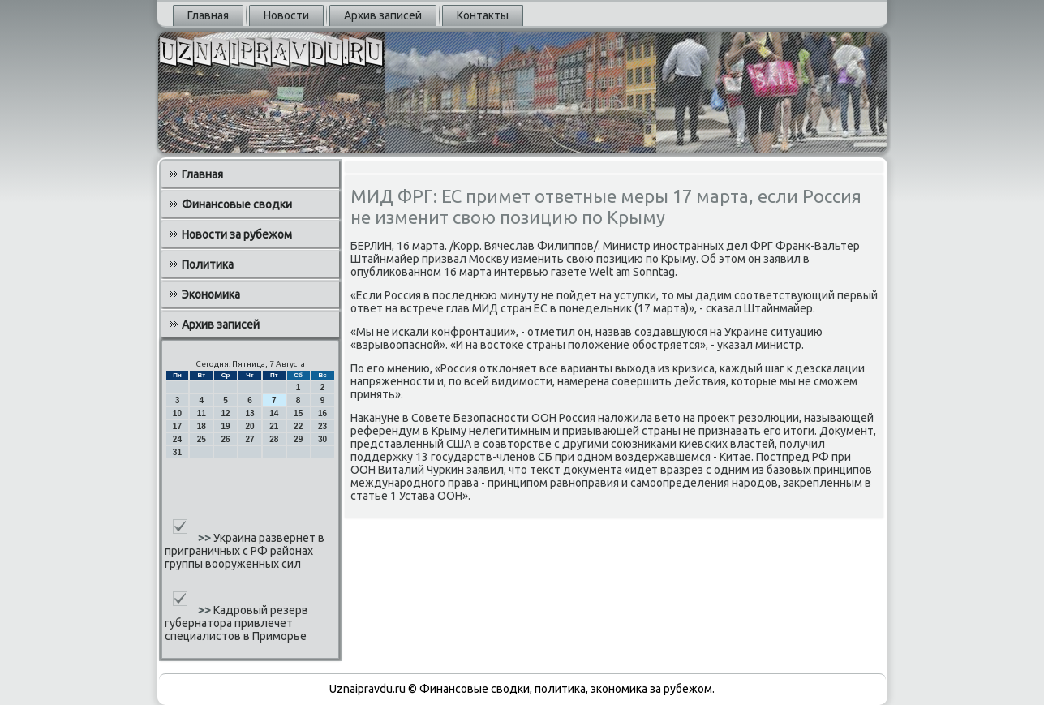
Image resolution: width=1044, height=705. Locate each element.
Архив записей (383, 15)
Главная (208, 15)
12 (225, 413)
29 (298, 439)
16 (322, 413)
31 (177, 452)
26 (225, 439)
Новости (286, 15)
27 (249, 439)
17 (177, 426)
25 (201, 439)
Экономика (211, 294)
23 (322, 426)
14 (273, 413)
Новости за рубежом (237, 234)
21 (273, 426)
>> (205, 537)
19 (225, 426)
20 (249, 426)
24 (177, 439)
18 (201, 426)
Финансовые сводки (237, 204)
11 (201, 413)
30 (322, 439)
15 (298, 413)
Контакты (483, 15)
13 (249, 413)
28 (273, 439)
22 (298, 426)
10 (177, 413)
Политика (208, 264)
